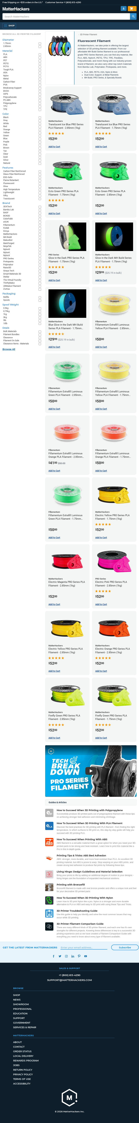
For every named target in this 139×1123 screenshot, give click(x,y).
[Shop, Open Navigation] (9, 25)
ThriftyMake (9, 283)
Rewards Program (26, 1060)
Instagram (66, 956)
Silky (5, 195)
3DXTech (7, 206)
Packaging (8, 293)
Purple (6, 141)
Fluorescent (8, 183)
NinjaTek (7, 246)
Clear (5, 154)
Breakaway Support (12, 88)
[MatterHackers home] (69, 1098)
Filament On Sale (11, 340)
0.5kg (5, 308)
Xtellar (6, 277)
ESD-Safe (7, 177)
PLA (5, 54)
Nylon (6, 75)
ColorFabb (8, 218)
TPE (5, 109)
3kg (5, 317)
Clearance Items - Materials (16, 343)
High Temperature (11, 189)
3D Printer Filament (88, 34)
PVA (5, 84)
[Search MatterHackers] (133, 16)
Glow (5, 186)
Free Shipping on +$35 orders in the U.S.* (22, 2)
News (17, 999)
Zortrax (6, 289)
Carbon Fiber (9, 81)
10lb (5, 323)
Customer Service (54, 2)
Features (7, 167)
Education (20, 1013)
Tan (5, 151)
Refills (6, 297)
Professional (22, 1008)
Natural (6, 163)
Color (5, 113)
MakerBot (7, 240)
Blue (5, 138)
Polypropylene (9, 103)
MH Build (7, 237)
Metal (6, 78)
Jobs (16, 1065)
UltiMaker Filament (12, 286)
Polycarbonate (10, 97)
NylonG (6, 249)
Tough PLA (8, 69)
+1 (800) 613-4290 (72, 2)
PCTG (6, 66)
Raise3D (7, 267)
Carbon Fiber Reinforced (14, 171)
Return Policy (22, 1069)
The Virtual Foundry (12, 280)
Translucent (8, 198)
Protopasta (8, 261)
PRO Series (8, 258)
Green (6, 135)
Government (21, 1022)
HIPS (5, 94)
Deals (5, 327)
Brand (6, 203)
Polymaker (8, 264)
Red (5, 126)
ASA (5, 72)
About (17, 1042)
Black (6, 117)
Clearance (8, 337)
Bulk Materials (10, 331)
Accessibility (21, 1083)
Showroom (21, 1004)
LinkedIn (73, 956)
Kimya (6, 231)
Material (7, 50)
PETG (6, 63)
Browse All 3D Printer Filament (21, 34)
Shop (16, 995)
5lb (4, 320)
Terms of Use (22, 1079)
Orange (6, 129)
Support (19, 1018)
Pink (5, 145)
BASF (5, 212)
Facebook (53, 956)
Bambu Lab (8, 209)
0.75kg (6, 311)
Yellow (6, 132)
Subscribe (125, 947)
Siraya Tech (8, 270)
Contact (18, 1046)
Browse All (8, 349)
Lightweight (8, 192)
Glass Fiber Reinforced (13, 174)
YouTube (85, 956)
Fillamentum (9, 225)
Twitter (60, 956)
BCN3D (6, 215)
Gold (5, 157)
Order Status (22, 1051)
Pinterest (79, 956)
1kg (5, 314)
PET (5, 60)
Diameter (8, 39)
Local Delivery (23, 1056)
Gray (5, 120)
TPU (5, 106)
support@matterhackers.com (69, 980)
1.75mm (7, 43)
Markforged (8, 243)
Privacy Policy (23, 1074)
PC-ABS (7, 100)
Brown (6, 147)
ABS (5, 57)
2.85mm (7, 46)
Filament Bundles (11, 334)
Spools (6, 300)
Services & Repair (24, 1027)
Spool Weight (10, 304)
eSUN (6, 222)
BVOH (6, 91)
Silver (5, 160)
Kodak (6, 228)
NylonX (6, 255)
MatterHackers (10, 234)
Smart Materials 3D (12, 274)
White (6, 123)
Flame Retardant (11, 180)
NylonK (6, 252)
